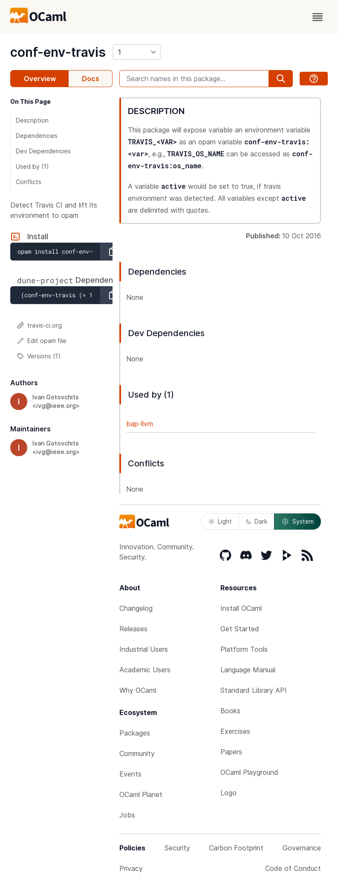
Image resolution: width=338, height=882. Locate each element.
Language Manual (247, 669)
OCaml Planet (140, 794)
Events (130, 774)
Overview (40, 78)
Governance (302, 848)
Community (137, 753)
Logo (228, 792)
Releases (133, 628)
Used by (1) (32, 166)
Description (32, 120)
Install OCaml (241, 608)
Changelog (136, 608)
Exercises (235, 731)
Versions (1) (39, 356)
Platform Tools (244, 649)
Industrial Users (143, 649)
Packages (134, 733)
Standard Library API (253, 690)
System (297, 521)
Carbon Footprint (236, 848)
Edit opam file (41, 340)
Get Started (239, 628)
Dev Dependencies (43, 151)
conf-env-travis (58, 52)
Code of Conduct (293, 868)
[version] (137, 52)
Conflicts (28, 181)
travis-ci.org (39, 325)
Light (220, 521)
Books (230, 710)
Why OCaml (137, 690)
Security (177, 848)
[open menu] (317, 17)
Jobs (127, 815)
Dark (256, 521)
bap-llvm (139, 423)
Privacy (131, 868)
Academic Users (144, 669)
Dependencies (37, 135)
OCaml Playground (249, 772)
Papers (231, 751)
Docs (90, 78)
